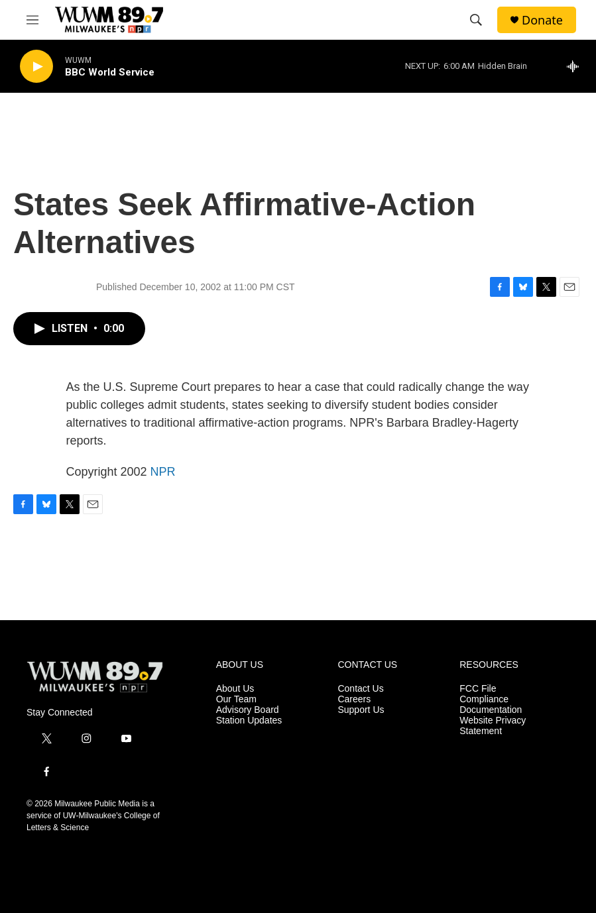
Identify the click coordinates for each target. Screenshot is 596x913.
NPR (163, 471)
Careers (354, 699)
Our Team (236, 699)
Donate (542, 20)
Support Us (360, 710)
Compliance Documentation (490, 704)
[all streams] (576, 66)
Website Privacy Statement (492, 726)
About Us (235, 689)
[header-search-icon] (476, 20)
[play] (36, 66)
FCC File (477, 689)
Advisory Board (247, 710)
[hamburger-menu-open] (32, 20)
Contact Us (360, 689)
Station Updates (249, 720)
